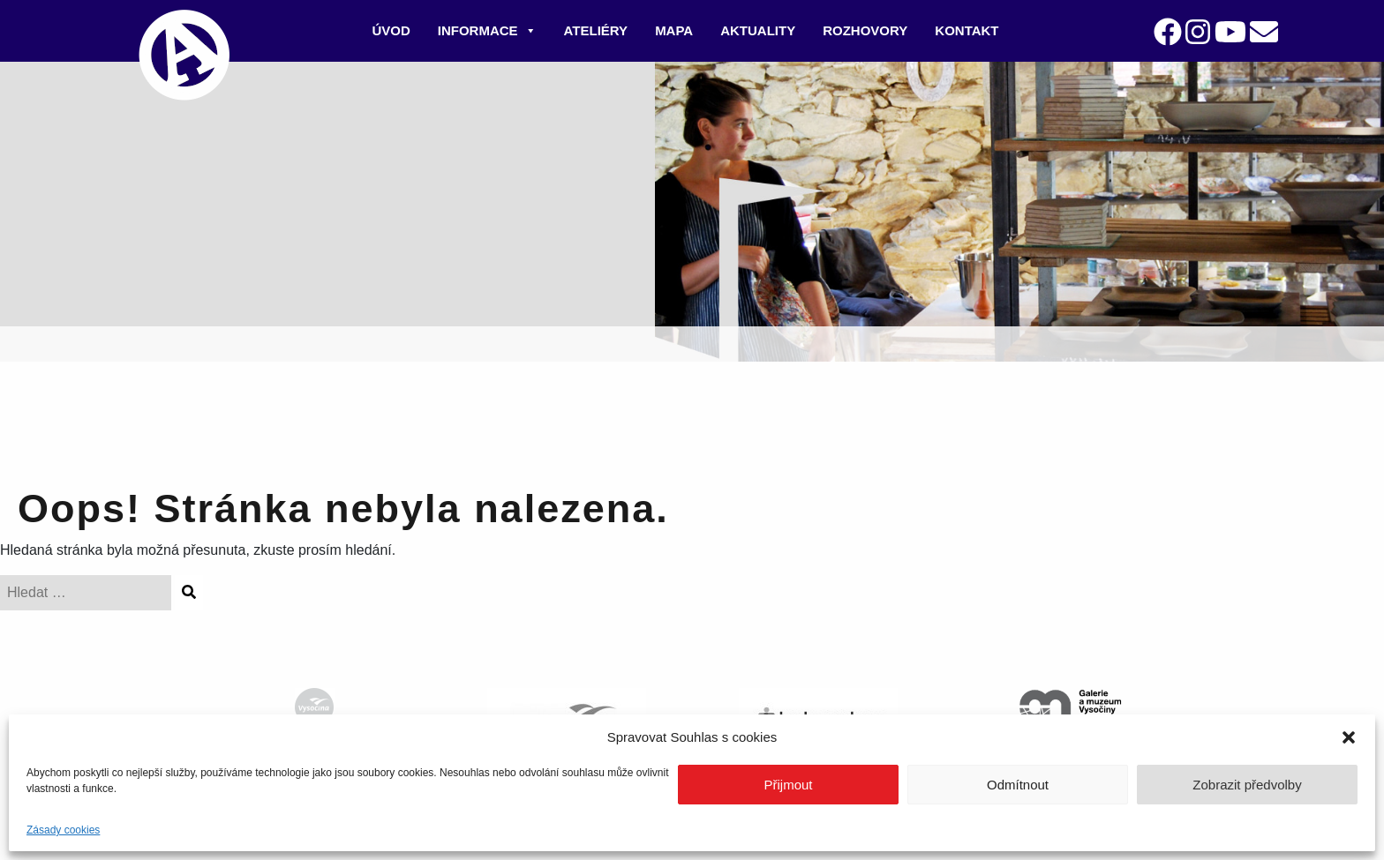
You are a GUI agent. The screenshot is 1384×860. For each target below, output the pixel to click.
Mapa (674, 30)
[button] (1349, 737)
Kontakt (966, 30)
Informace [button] (487, 30)
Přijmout (787, 784)
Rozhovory (865, 30)
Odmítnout (1018, 784)
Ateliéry (596, 30)
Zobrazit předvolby (1246, 784)
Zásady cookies (63, 830)
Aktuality (757, 30)
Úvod (391, 30)
